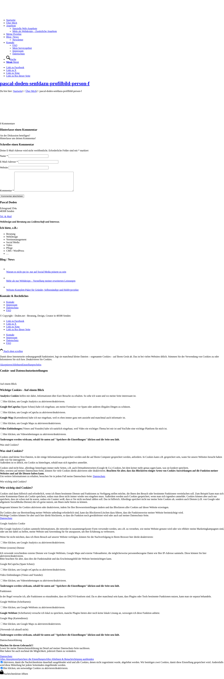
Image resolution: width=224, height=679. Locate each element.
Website (4, 167)
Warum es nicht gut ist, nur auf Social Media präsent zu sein (36, 275)
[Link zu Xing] (12, 73)
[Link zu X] (11, 70)
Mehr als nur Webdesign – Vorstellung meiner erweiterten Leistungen (40, 284)
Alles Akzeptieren (9, 663)
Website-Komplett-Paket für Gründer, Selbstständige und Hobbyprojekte (42, 293)
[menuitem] (115, 20)
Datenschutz (12, 311)
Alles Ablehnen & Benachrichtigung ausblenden (70, 663)
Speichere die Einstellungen (32, 663)
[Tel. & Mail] (6, 220)
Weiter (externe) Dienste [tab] (12, 551)
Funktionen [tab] (5, 595)
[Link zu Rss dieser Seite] (18, 76)
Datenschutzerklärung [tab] (11, 644)
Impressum (11, 308)
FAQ (8, 314)
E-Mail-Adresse (9, 161)
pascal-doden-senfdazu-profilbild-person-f (44, 83)
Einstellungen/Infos (31, 368)
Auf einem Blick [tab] (8, 387)
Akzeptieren (6, 368)
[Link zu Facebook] (15, 67)
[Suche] (11, 59)
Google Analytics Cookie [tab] (12, 527)
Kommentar (7, 194)
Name (4, 156)
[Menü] (12, 62)
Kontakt (10, 305)
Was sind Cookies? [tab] (9, 448)
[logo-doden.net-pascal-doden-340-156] (23, 14)
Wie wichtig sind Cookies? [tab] (13, 485)
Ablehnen (17, 368)
